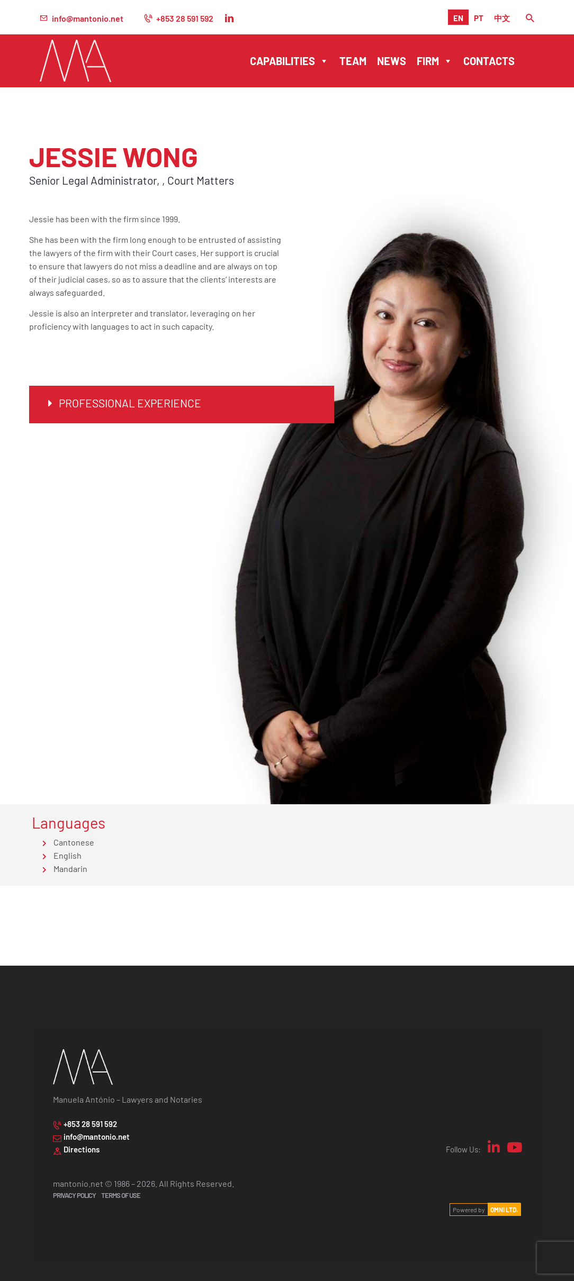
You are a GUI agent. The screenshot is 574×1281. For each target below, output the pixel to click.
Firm (435, 60)
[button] (181, 404)
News (391, 60)
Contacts (489, 60)
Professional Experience (130, 402)
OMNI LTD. (504, 1209)
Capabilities (289, 60)
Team (352, 60)
